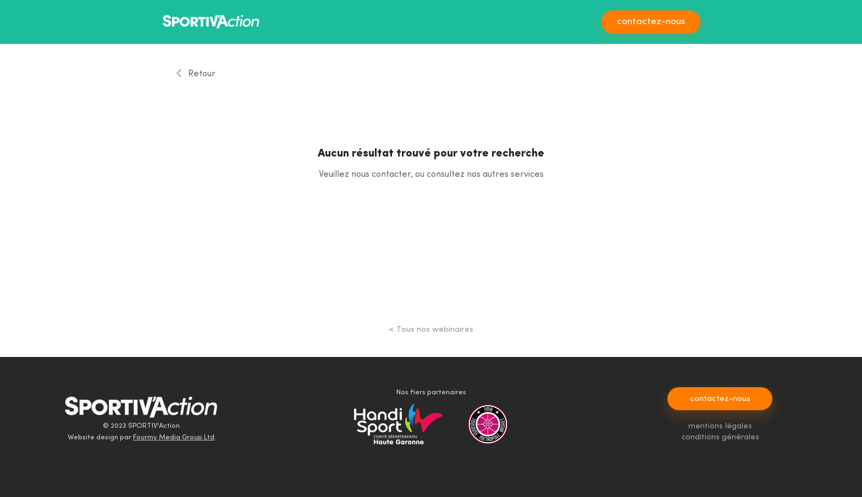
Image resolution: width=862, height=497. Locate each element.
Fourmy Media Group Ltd (173, 437)
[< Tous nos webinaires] (431, 329)
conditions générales (720, 437)
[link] (194, 74)
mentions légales (720, 426)
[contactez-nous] (650, 21)
